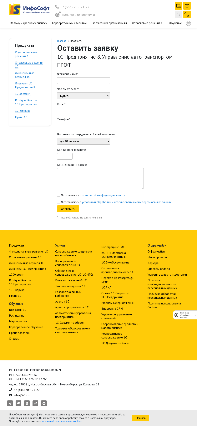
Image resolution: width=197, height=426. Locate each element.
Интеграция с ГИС (113, 247)
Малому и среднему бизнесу (28, 23)
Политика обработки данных (185, 315)
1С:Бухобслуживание (115, 262)
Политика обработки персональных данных (162, 295)
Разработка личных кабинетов (68, 294)
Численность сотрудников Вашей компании (86, 134)
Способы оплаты (159, 269)
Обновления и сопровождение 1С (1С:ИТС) (74, 272)
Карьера (153, 263)
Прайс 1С (21, 117)
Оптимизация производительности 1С (117, 270)
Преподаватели (19, 333)
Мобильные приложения (117, 303)
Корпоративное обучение (26, 327)
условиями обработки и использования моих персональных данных (126, 202)
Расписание (16, 315)
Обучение (175, 23)
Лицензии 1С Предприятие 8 (25, 85)
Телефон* (63, 119)
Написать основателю (75, 15)
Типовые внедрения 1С (70, 286)
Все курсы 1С (17, 310)
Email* (61, 104)
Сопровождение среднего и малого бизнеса (73, 253)
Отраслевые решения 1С (148, 23)
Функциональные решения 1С (26, 54)
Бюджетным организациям (109, 23)
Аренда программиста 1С (72, 307)
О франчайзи (156, 251)
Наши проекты (157, 257)
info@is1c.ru (22, 395)
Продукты (16, 245)
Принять (140, 418)
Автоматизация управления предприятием (73, 315)
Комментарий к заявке (72, 165)
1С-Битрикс (22, 111)
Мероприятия (18, 321)
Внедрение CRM (112, 308)
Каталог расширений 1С (71, 280)
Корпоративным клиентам (69, 23)
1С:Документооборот (69, 322)
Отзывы (14, 338)
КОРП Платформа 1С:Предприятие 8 (113, 254)
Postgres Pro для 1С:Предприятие (26, 102)
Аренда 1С (62, 301)
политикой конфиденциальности (103, 195)
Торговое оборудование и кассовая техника (72, 330)
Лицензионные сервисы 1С (24, 75)
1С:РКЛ (106, 287)
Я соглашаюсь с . (93, 195)
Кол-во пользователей (72, 150)
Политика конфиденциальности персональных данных (162, 284)
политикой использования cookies (62, 421)
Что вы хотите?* (68, 89)
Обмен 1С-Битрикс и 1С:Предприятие (115, 295)
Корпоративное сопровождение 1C (68, 263)
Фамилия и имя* (67, 74)
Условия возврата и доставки (167, 274)
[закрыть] (195, 315)
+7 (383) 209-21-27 (74, 7)
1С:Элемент (23, 94)
